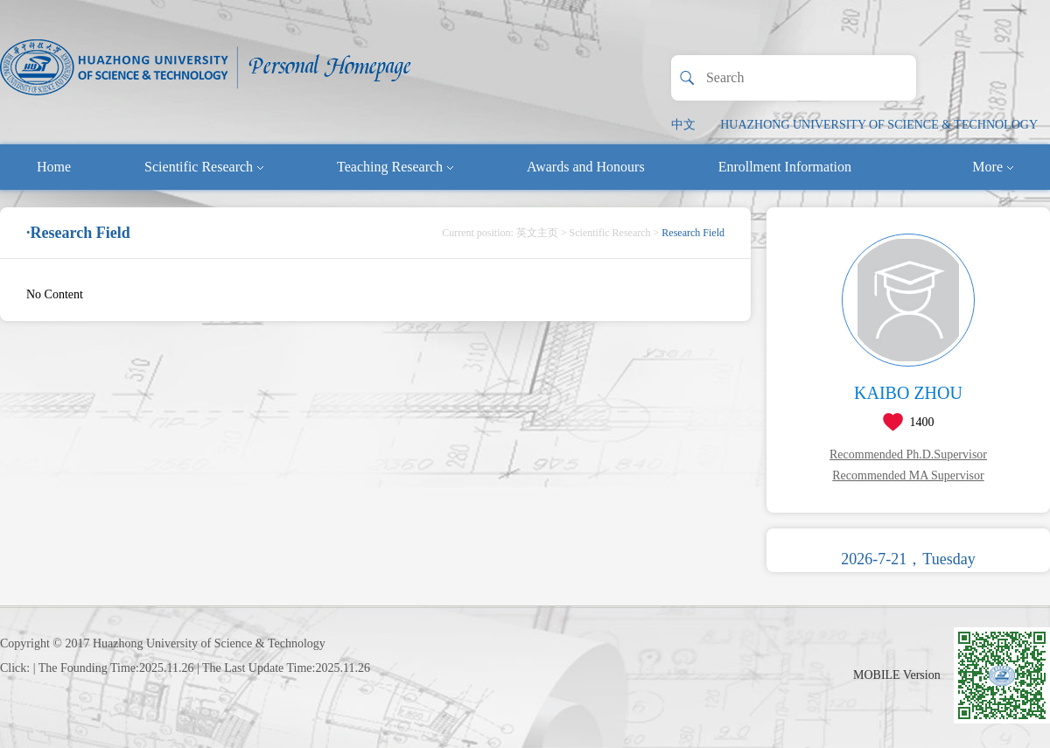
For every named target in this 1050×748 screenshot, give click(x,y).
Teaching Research (395, 166)
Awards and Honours (586, 166)
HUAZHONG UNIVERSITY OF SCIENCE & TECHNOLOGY (879, 124)
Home (54, 166)
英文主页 (537, 233)
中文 (683, 124)
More (992, 166)
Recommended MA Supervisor (908, 475)
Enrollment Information (784, 166)
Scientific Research (203, 166)
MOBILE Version (897, 675)
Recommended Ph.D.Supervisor (908, 454)
